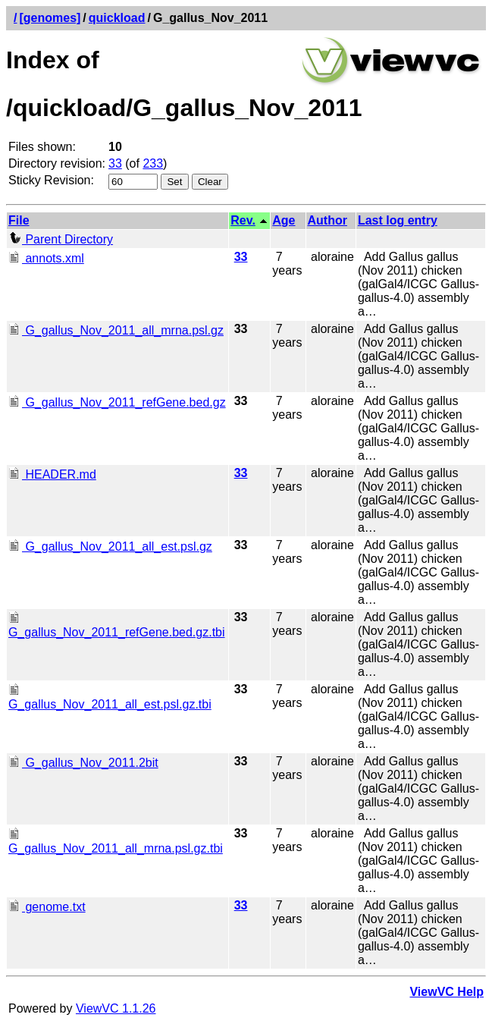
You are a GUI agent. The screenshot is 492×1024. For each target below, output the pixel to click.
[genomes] (49, 17)
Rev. (242, 220)
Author (327, 220)
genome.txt (47, 906)
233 (153, 163)
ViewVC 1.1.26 (116, 1008)
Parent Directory (60, 239)
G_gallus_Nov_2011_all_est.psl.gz (110, 546)
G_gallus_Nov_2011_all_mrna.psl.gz (116, 330)
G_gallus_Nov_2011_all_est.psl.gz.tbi (110, 697)
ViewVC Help (446, 991)
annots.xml (46, 258)
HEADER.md (52, 474)
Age (283, 220)
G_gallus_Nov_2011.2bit (83, 762)
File (19, 220)
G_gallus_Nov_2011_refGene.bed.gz (117, 402)
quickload (117, 17)
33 (115, 163)
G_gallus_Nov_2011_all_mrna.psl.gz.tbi (115, 841)
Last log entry (397, 220)
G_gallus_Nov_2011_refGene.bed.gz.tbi (116, 625)
